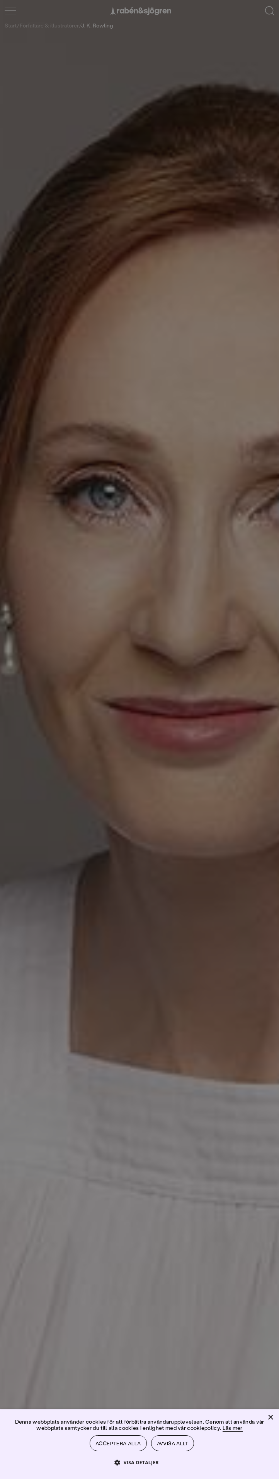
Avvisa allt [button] (173, 1442)
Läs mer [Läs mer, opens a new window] (233, 1425)
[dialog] (139, 739)
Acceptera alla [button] (118, 1442)
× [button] (270, 1416)
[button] (139, 1462)
